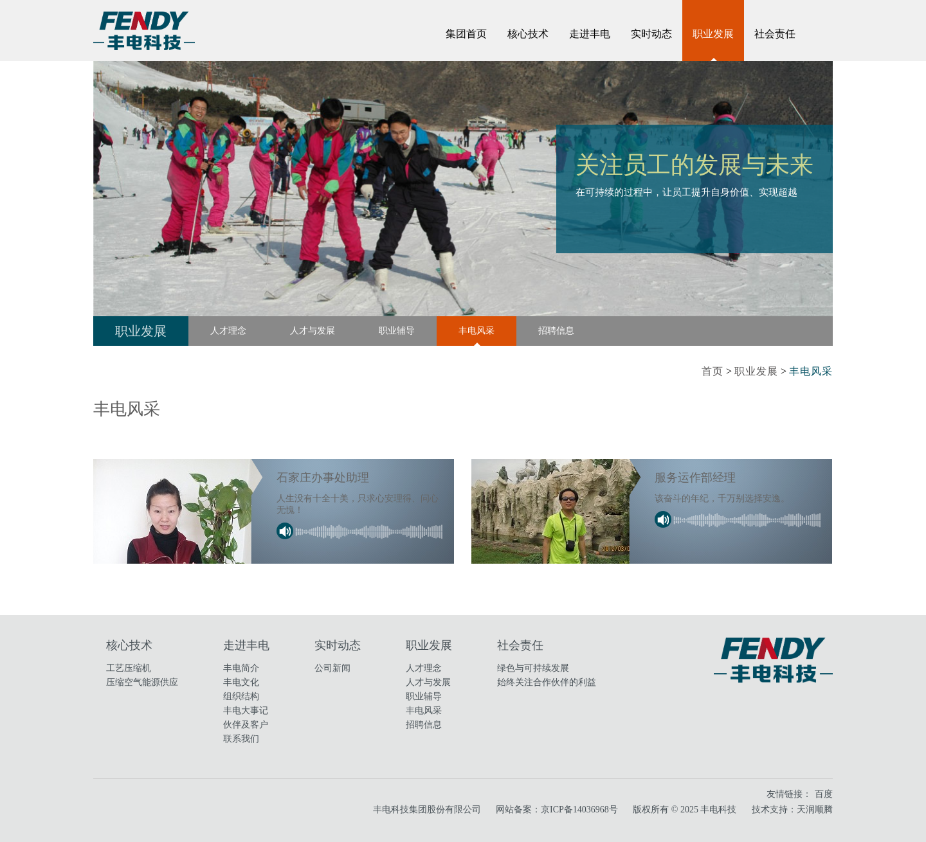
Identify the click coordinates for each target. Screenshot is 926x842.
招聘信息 (556, 331)
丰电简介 (241, 668)
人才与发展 (312, 331)
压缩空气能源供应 (142, 682)
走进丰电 (589, 33)
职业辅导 (397, 331)
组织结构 (241, 696)
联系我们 (241, 739)
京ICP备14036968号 (579, 809)
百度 (824, 794)
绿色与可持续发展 (533, 668)
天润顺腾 (815, 809)
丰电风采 (476, 331)
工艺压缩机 (128, 668)
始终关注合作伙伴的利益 (546, 682)
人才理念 (228, 331)
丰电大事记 (245, 710)
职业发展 (713, 33)
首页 (712, 371)
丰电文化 (241, 682)
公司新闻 (332, 668)
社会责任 (774, 33)
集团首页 (466, 33)
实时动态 (651, 33)
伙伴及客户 (245, 725)
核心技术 (528, 33)
